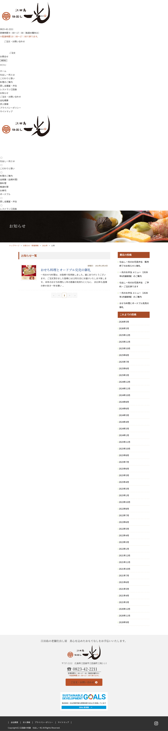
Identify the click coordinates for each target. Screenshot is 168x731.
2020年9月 (124, 622)
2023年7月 (124, 461)
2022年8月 (124, 508)
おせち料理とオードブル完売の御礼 (66, 269)
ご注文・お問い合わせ (14, 41)
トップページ (14, 245)
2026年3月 (124, 328)
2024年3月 (124, 428)
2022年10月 (124, 502)
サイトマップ (6, 111)
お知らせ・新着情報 (30, 245)
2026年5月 (124, 321)
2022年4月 (124, 535)
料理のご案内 (6, 82)
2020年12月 (124, 608)
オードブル (5, 194)
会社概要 (4, 100)
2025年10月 (124, 348)
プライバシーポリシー (10, 107)
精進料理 (4, 186)
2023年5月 (124, 475)
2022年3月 (124, 542)
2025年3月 (124, 375)
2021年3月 (124, 602)
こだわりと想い (7, 78)
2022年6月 (124, 522)
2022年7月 (124, 515)
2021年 (45, 245)
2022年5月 (124, 528)
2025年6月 (124, 368)
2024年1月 (124, 435)
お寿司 (3, 190)
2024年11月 (124, 388)
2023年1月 (124, 495)
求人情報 (4, 104)
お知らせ (4, 93)
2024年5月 (124, 415)
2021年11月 (124, 562)
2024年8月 (124, 401)
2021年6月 (124, 582)
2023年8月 (124, 455)
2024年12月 (124, 381)
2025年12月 (124, 335)
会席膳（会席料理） (9, 179)
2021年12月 (124, 555)
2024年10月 (124, 395)
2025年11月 (124, 341)
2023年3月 (124, 488)
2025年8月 (124, 355)
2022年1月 (124, 548)
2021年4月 (124, 595)
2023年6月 (124, 468)
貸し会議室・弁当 (8, 85)
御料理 (3, 183)
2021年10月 (124, 568)
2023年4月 (124, 481)
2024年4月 (124, 421)
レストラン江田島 (8, 89)
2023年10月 (124, 448)
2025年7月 (124, 361)
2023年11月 (124, 441)
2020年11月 (124, 615)
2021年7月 (124, 575)
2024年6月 (124, 408)
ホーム (3, 71)
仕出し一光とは (7, 74)
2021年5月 (124, 588)
